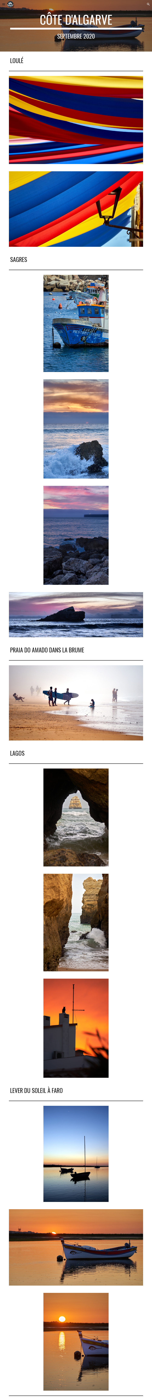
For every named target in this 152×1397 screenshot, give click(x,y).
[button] (3, 4)
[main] (76, 26)
